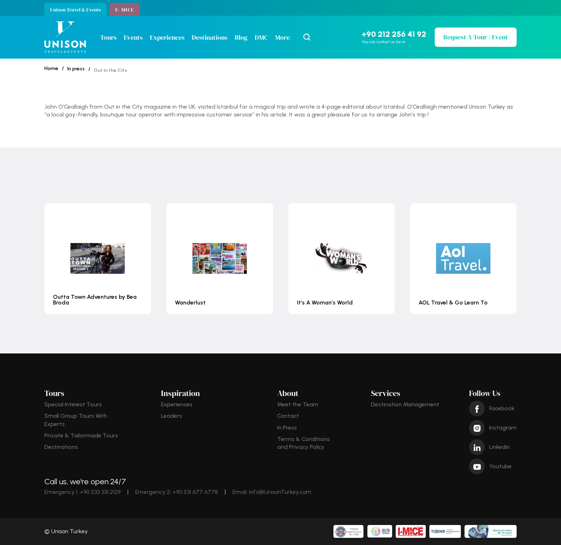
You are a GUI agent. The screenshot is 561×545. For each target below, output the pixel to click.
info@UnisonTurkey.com (280, 492)
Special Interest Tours (73, 404)
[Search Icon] (307, 37)
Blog (241, 37)
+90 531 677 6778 (195, 492)
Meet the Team (297, 404)
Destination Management (405, 404)
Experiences (167, 37)
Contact (288, 415)
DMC (261, 37)
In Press (287, 427)
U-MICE (124, 9)
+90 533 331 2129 (100, 492)
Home (51, 69)
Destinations (210, 37)
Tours (108, 37)
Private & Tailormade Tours (81, 435)
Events (133, 37)
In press (76, 72)
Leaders (171, 415)
